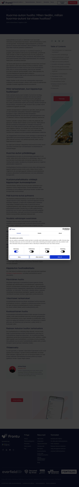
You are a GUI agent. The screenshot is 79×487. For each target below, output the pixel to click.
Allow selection (39, 257)
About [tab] (60, 233)
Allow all (60, 257)
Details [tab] (39, 233)
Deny (19, 257)
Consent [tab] (19, 233)
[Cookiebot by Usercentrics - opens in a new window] (64, 229)
